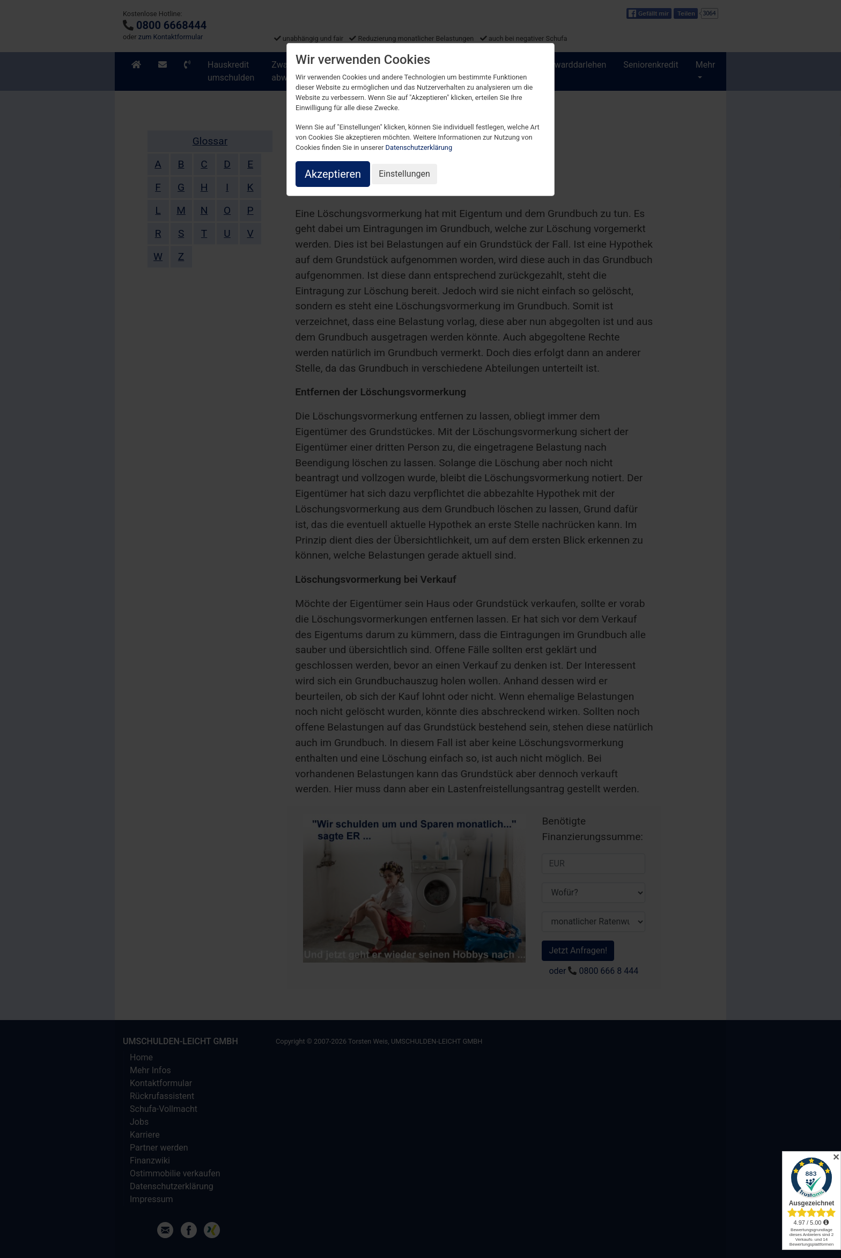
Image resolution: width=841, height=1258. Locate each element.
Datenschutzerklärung (419, 147)
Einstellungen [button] (404, 174)
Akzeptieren (333, 174)
